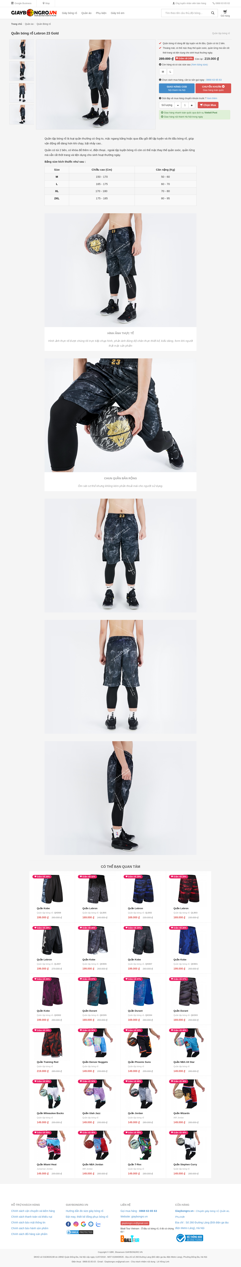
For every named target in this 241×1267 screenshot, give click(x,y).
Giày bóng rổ (69, 13)
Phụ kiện (101, 13)
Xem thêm (212, 98)
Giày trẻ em (118, 13)
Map (46, 3)
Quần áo (86, 13)
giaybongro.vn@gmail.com (135, 1223)
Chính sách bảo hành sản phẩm (29, 1228)
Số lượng (166, 105)
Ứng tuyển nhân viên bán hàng (189, 3)
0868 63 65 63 (221, 3)
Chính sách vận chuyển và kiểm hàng (33, 1210)
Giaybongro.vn (77, 1204)
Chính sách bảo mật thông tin (28, 1222)
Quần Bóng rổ (44, 24)
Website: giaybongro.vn (134, 1216)
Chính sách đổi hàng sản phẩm (29, 1234)
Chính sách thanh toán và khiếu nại (31, 1216)
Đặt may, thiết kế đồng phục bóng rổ (87, 1216)
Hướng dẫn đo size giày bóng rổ (84, 1210)
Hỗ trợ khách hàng (25, 1204)
